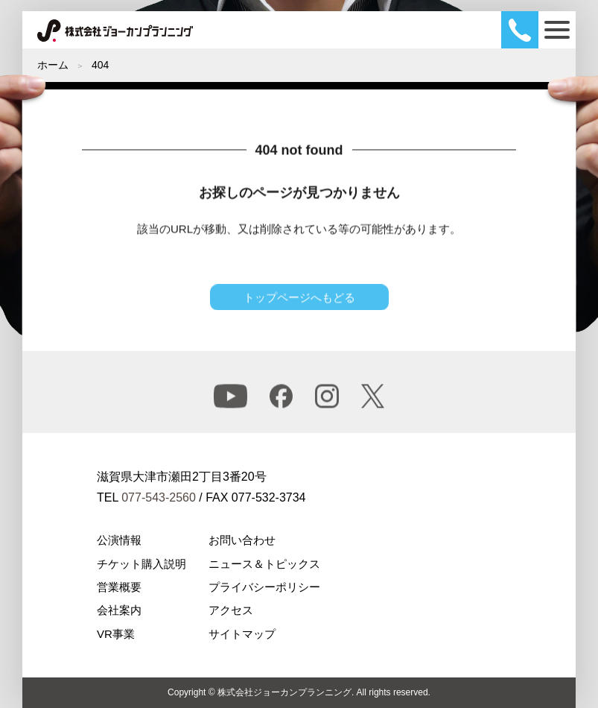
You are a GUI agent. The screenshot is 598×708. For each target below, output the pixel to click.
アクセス (231, 610)
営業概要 (119, 587)
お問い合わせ (242, 540)
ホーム (53, 65)
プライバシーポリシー (264, 587)
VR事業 (116, 634)
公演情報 (119, 540)
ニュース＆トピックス (264, 563)
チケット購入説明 (141, 563)
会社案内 (119, 610)
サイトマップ (242, 634)
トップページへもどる (299, 301)
